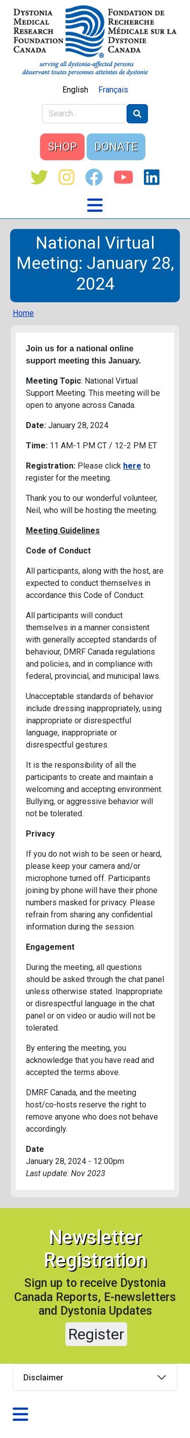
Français (113, 90)
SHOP (62, 147)
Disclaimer (43, 1377)
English (75, 90)
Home (23, 313)
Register (96, 1334)
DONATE (116, 147)
